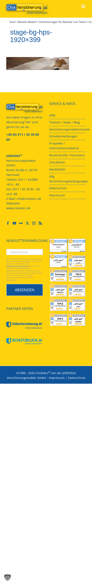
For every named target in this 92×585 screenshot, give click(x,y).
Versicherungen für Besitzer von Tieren (62, 22)
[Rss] (40, 223)
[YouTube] (14, 223)
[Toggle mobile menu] (83, 6)
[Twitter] (27, 223)
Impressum (57, 378)
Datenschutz (77, 378)
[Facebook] (8, 223)
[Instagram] (34, 223)
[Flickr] (21, 223)
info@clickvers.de (29, 199)
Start (13, 22)
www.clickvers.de (18, 208)
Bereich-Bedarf (27, 22)
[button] (7, 577)
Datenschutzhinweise (17, 266)
